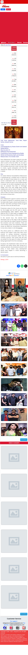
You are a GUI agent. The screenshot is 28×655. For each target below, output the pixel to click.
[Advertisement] (14, 26)
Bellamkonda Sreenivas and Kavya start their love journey (14, 54)
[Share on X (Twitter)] (26, 266)
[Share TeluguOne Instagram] (10, 627)
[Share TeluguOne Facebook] (4, 627)
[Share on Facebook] (18, 266)
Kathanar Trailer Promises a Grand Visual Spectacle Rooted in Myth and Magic (14, 96)
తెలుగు (3, 9)
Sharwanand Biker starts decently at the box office (14, 70)
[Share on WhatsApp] (22, 266)
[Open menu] (2, 1)
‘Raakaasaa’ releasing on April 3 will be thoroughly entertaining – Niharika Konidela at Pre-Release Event (14, 101)
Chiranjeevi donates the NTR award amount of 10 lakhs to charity (14, 117)
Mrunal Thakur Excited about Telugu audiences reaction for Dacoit (14, 75)
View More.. (24, 439)
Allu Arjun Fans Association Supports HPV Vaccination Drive (14, 91)
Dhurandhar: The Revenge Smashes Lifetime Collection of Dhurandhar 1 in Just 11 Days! (14, 112)
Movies (19, 42)
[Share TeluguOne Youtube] (23, 627)
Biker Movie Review (14, 85)
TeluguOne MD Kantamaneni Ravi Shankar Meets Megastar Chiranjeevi (14, 80)
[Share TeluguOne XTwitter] (17, 627)
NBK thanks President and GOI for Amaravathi (14, 64)
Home (3, 42)
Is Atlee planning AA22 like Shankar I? (14, 59)
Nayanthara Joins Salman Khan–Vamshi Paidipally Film (14, 106)
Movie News (11, 42)
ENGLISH (8, 9)
